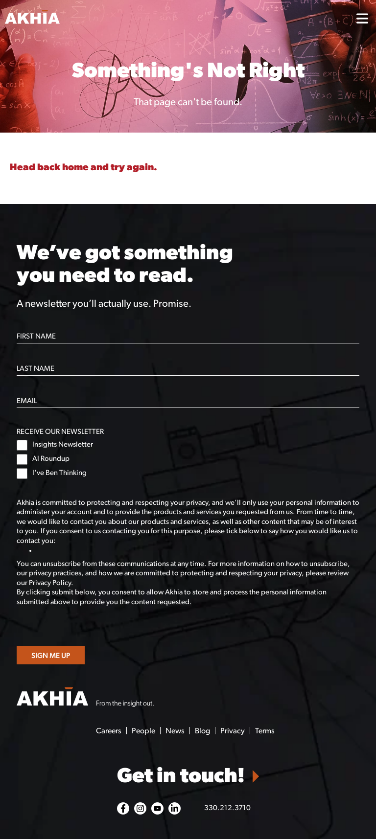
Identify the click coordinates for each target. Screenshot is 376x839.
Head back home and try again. (83, 168)
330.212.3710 (227, 808)
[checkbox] (188, 459)
